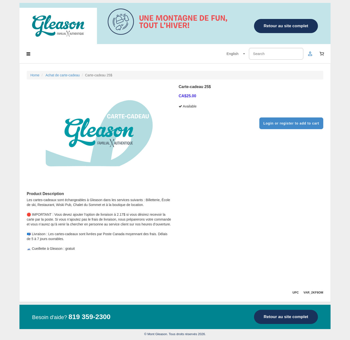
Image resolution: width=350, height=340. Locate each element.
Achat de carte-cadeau (62, 75)
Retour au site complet (286, 26)
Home (34, 75)
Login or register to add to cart (291, 123)
